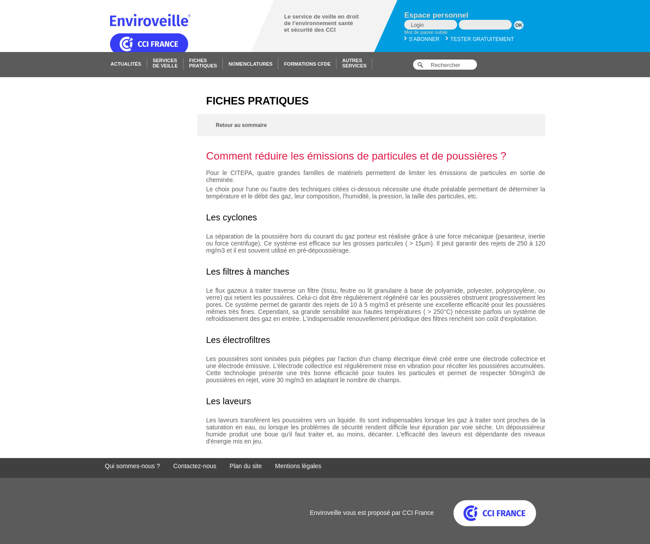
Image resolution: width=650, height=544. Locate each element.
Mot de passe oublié (425, 32)
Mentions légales (298, 465)
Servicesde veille (165, 63)
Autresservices (354, 63)
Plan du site (245, 465)
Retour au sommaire (241, 125)
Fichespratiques (203, 63)
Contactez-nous (194, 465)
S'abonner (421, 39)
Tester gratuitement (480, 39)
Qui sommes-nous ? (132, 465)
